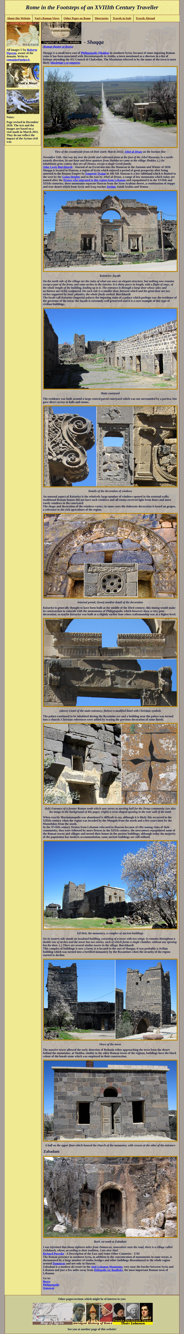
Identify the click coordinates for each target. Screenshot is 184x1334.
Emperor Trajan (95, 173)
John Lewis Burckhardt (57, 167)
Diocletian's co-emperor (65, 62)
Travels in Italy (122, 18)
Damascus (59, 1263)
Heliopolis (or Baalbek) (108, 1270)
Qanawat (48, 1288)
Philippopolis (51, 1284)
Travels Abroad (145, 18)
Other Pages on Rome (77, 18)
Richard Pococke (53, 1253)
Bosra (46, 1281)
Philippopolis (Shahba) (95, 52)
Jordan (111, 186)
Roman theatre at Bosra (58, 46)
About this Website (18, 18)
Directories (101, 18)
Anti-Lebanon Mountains (107, 1266)
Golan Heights (71, 176)
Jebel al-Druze (133, 151)
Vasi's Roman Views (47, 18)
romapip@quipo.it (18, 59)
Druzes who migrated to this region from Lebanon (94, 180)
